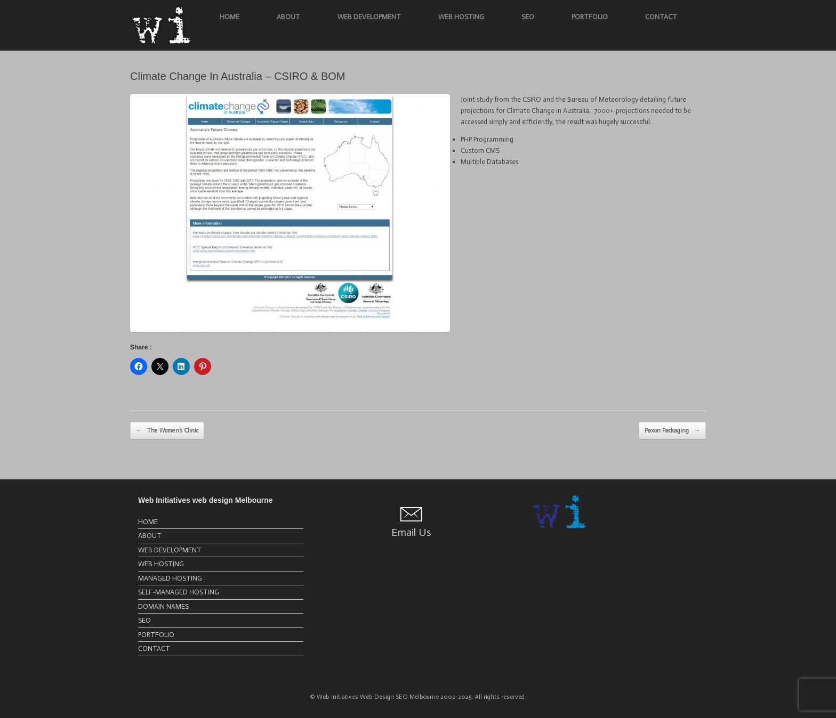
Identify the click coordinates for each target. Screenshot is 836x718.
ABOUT (288, 17)
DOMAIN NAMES (163, 606)
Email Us (411, 532)
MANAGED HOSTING (170, 578)
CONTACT (661, 17)
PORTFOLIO (590, 17)
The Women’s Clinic (167, 431)
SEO (527, 17)
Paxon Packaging (672, 431)
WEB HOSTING (461, 17)
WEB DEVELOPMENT (369, 17)
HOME (229, 17)
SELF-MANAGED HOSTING (178, 592)
